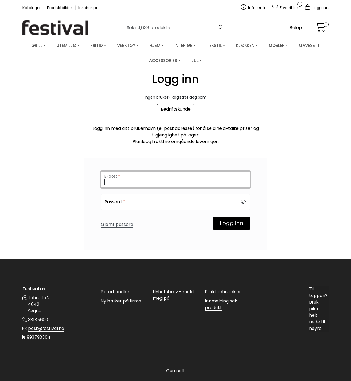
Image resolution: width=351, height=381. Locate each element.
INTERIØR (183, 45)
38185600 (38, 319)
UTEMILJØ (66, 45)
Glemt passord (117, 224)
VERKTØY (126, 45)
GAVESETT (309, 45)
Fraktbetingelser (223, 291)
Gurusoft (175, 371)
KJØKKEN (245, 45)
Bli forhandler (115, 291)
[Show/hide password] (243, 202)
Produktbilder (60, 7)
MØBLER (277, 45)
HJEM (154, 45)
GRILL (36, 45)
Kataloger (32, 7)
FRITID (96, 45)
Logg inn (231, 223)
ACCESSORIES (163, 60)
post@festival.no (46, 328)
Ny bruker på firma (121, 301)
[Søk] (172, 27)
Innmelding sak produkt (221, 304)
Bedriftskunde (176, 109)
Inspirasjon (88, 7)
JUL (195, 60)
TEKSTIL (214, 45)
